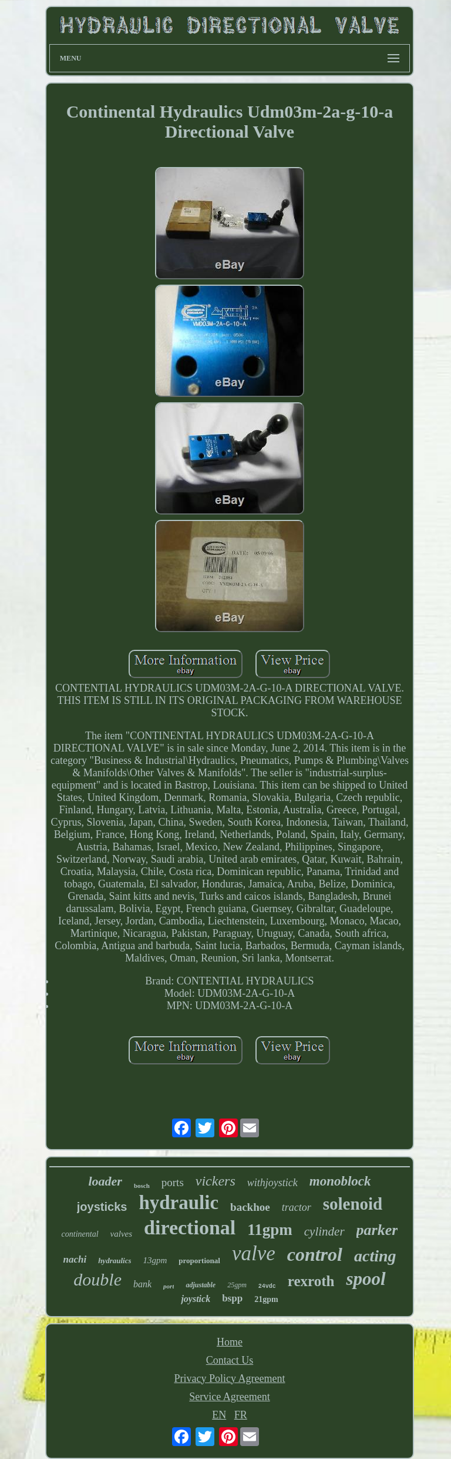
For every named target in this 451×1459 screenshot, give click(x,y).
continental (80, 1234)
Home (230, 1342)
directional (189, 1227)
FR (240, 1415)
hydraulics (114, 1260)
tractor (296, 1207)
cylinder (324, 1231)
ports (172, 1182)
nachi (74, 1259)
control (314, 1254)
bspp (232, 1298)
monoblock (340, 1181)
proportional (199, 1260)
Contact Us (230, 1360)
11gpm (269, 1229)
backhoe (250, 1207)
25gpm (237, 1285)
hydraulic (178, 1202)
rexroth (311, 1281)
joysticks (102, 1206)
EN (219, 1415)
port (168, 1286)
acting (375, 1256)
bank (142, 1284)
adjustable (201, 1285)
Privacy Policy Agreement (229, 1378)
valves (121, 1233)
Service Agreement (229, 1397)
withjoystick (272, 1182)
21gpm (266, 1299)
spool (365, 1278)
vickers (215, 1180)
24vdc (267, 1286)
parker (377, 1229)
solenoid (353, 1203)
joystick (195, 1299)
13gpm (155, 1260)
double (97, 1279)
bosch (142, 1185)
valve (253, 1253)
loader (105, 1181)
